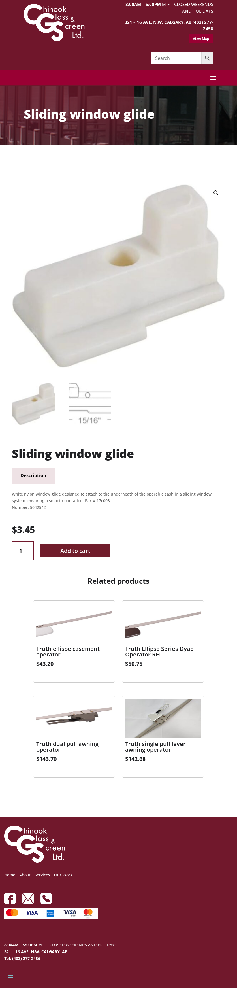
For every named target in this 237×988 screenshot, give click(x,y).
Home (9, 874)
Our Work (63, 874)
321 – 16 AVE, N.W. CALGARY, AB (35, 951)
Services (42, 874)
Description (33, 475)
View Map (201, 38)
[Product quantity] (23, 550)
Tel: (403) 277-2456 (22, 958)
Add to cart (75, 550)
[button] (216, 193)
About (25, 874)
